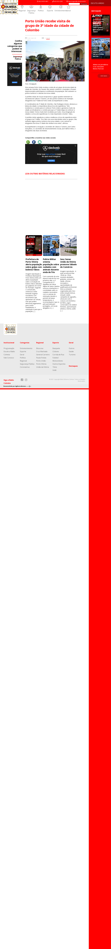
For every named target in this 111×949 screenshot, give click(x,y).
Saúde (71, 351)
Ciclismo (56, 351)
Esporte (50, 10)
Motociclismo (58, 361)
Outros (71, 348)
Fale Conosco (9, 358)
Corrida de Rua (58, 354)
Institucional (9, 343)
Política (41, 10)
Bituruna (39, 348)
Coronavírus (25, 367)
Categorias (24, 343)
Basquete (56, 348)
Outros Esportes (59, 364)
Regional (22, 10)
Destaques (73, 366)
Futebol (55, 358)
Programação (9, 348)
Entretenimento (61, 10)
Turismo (72, 354)
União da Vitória (42, 367)
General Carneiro (43, 354)
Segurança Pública (31, 11)
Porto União (41, 361)
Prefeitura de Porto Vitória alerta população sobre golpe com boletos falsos (34, 264)
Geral (68, 10)
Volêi (54, 370)
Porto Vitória (41, 364)
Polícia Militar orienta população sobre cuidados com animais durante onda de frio (51, 265)
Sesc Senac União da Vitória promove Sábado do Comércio (68, 263)
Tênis (55, 367)
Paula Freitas (41, 358)
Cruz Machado (41, 351)
